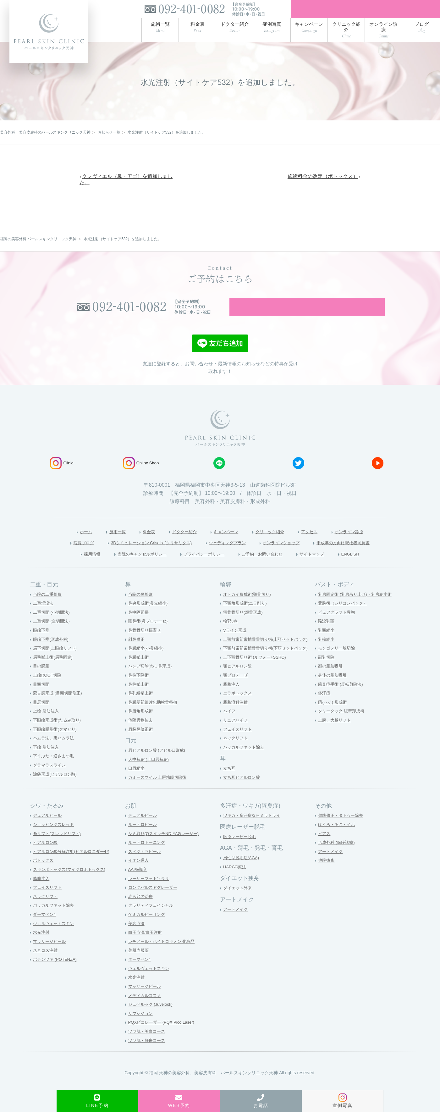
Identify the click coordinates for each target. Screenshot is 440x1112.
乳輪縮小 (327, 652)
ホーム (68, 543)
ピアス (324, 846)
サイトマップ (327, 567)
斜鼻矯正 (137, 652)
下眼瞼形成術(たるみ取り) (58, 733)
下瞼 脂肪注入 (47, 760)
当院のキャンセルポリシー (129, 567)
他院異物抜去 (141, 733)
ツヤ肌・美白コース (148, 1044)
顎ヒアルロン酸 (238, 679)
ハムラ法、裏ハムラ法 (55, 751)
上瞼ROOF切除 (48, 688)
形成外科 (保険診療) (337, 855)
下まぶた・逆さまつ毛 (55, 769)
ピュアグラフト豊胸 (338, 625)
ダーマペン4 (45, 927)
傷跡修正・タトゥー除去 (342, 828)
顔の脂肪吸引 (331, 679)
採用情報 (72, 567)
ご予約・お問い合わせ (269, 567)
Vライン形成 (235, 643)
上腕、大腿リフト (335, 733)
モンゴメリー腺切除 (338, 661)
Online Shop (141, 475)
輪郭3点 (231, 634)
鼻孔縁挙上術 (141, 706)
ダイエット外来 (238, 901)
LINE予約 (97, 1101)
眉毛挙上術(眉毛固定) (54, 670)
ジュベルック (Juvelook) (152, 1017)
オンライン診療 (364, 543)
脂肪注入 (232, 697)
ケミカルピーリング (148, 927)
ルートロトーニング (148, 855)
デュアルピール (48, 828)
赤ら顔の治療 (141, 909)
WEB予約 (179, 1101)
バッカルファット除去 (245, 760)
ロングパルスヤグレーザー (154, 900)
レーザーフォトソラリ (150, 891)
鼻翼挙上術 (139, 670)
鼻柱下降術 (139, 688)
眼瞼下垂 (42, 643)
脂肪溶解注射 (236, 715)
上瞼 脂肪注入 (47, 724)
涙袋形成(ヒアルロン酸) (56, 787)
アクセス (320, 543)
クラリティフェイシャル (152, 918)
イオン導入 (139, 873)
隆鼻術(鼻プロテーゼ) (149, 634)
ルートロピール (143, 837)
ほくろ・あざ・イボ (338, 837)
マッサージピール (50, 954)
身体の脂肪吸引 (333, 688)
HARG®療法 (235, 880)
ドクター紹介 (178, 543)
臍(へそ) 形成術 (333, 715)
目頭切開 (42, 697)
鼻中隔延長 (139, 625)
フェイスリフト (238, 742)
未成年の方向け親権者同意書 (363, 555)
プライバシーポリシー (202, 567)
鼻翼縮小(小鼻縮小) (147, 661)
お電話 (260, 1101)
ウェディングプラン (228, 555)
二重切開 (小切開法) (52, 625)
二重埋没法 (44, 616)
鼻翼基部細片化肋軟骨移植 (154, 715)
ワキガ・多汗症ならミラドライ (254, 828)
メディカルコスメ (145, 1008)
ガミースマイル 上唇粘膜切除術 (159, 790)
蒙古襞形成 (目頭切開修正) (59, 706)
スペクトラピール (145, 864)
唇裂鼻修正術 (141, 742)
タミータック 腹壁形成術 (343, 724)
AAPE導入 (138, 882)
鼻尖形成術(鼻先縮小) (149, 616)
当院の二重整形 (48, 607)
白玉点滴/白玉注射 (146, 945)
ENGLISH (370, 567)
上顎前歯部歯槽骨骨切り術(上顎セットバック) (268, 652)
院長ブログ (59, 555)
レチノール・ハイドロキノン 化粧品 (164, 954)
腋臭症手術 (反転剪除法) (342, 697)
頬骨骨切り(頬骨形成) (244, 625)
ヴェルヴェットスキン (55, 936)
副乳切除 (327, 670)
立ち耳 (229, 781)
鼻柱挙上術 (139, 697)
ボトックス (44, 873)
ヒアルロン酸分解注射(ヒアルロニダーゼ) (74, 864)
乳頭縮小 (327, 643)
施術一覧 (103, 543)
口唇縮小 (137, 781)
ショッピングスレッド (55, 837)
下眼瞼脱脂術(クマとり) (56, 742)
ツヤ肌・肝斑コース (148, 1053)
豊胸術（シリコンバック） (344, 616)
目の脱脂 (42, 679)
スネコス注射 (46, 963)
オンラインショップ (291, 555)
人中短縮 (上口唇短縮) (150, 772)
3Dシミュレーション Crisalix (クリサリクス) (139, 555)
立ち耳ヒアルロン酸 (243, 790)
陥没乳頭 (327, 634)
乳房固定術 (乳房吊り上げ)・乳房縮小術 (357, 607)
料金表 (138, 543)
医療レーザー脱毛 (240, 850)
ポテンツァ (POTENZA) (56, 972)
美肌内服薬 (139, 963)
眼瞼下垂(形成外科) (52, 652)
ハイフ (229, 724)
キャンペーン (225, 543)
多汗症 (324, 706)
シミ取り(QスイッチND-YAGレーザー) (166, 846)
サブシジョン (141, 1026)
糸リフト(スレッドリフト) (58, 846)
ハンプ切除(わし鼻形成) (151, 679)
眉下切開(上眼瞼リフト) (56, 661)
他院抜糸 (327, 873)
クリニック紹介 (275, 543)
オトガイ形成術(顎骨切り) (248, 607)
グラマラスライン (50, 778)
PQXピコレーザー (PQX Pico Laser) (163, 1035)
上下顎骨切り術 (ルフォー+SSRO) (257, 670)
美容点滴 (137, 936)
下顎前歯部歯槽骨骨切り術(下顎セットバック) (268, 661)
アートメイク (236, 922)
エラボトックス (238, 706)
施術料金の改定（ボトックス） (323, 179)
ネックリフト (236, 751)
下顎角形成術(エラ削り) (246, 616)
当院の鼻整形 (141, 607)
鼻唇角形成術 (141, 724)
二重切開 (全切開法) (52, 634)
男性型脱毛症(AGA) (242, 871)
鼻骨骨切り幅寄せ (145, 643)
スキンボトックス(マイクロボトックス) (72, 882)
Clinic (61, 475)
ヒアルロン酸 (46, 855)
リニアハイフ (236, 733)
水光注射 (42, 945)
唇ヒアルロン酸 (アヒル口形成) (159, 763)
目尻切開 (42, 715)
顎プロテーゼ (236, 688)
